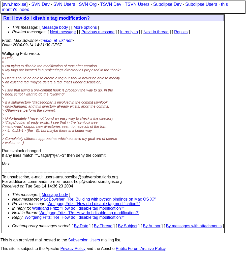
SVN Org (88, 4)
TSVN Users (137, 4)
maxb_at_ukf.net (56, 40)
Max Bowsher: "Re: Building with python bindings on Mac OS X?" (98, 199)
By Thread (103, 226)
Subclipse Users (201, 4)
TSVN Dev (110, 4)
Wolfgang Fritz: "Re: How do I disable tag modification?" (89, 213)
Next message (63, 32)
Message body (55, 27)
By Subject (127, 226)
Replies (181, 32)
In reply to (129, 32)
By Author (151, 226)
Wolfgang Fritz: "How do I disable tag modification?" (94, 204)
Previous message (98, 32)
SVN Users (64, 4)
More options (85, 27)
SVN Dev (40, 4)
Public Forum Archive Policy (140, 248)
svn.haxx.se (14, 4)
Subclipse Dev (167, 4)
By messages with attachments (194, 226)
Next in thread (156, 32)
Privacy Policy (72, 248)
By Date (81, 226)
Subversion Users (84, 240)
